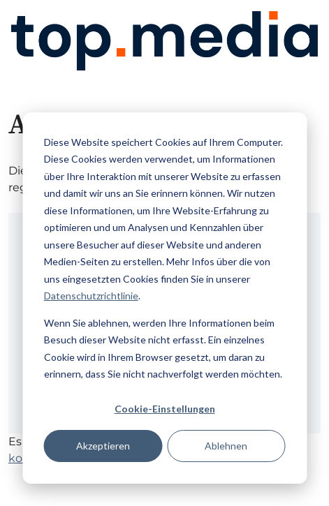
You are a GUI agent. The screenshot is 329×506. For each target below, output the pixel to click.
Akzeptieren (103, 446)
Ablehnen (226, 446)
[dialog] (164, 298)
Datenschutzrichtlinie (91, 296)
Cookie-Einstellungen (165, 409)
